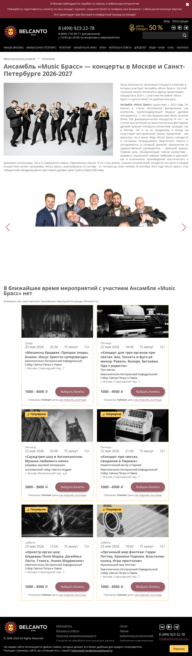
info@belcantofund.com (173, 639)
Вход (167, 21)
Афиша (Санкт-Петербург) (41, 47)
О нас (170, 47)
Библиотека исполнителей (136, 635)
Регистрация (180, 21)
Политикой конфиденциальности (92, 650)
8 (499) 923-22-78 (76, 28)
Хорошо (179, 649)
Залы (162, 47)
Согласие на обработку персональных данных (85, 640)
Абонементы (64, 626)
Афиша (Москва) (14, 47)
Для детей (140, 47)
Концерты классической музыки (25, 32)
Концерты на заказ (85, 47)
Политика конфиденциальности (76, 635)
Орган (102, 47)
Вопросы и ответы (120, 47)
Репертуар (65, 47)
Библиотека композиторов (136, 640)
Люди (152, 47)
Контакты (182, 47)
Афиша (124, 631)
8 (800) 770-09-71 (69, 33)
